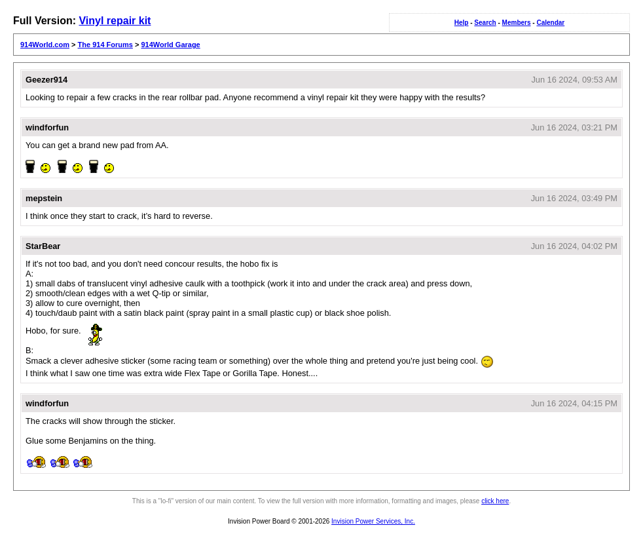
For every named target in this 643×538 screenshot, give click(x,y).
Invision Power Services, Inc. (373, 521)
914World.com (44, 44)
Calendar (550, 22)
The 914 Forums (105, 44)
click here (495, 501)
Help (461, 22)
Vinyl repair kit (115, 20)
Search (485, 22)
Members (516, 22)
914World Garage (170, 44)
